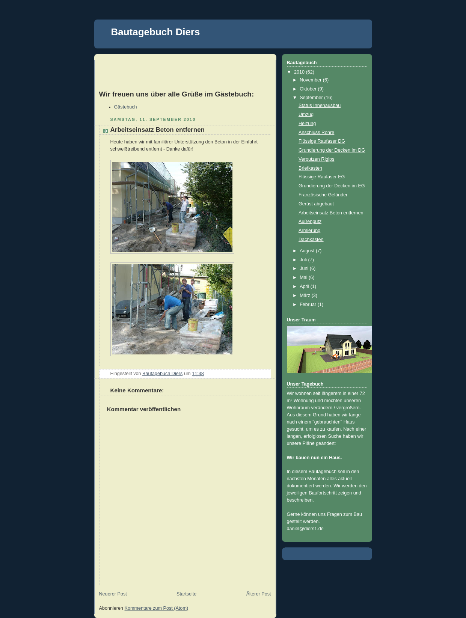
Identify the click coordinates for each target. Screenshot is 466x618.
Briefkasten (310, 168)
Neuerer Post (113, 594)
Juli (304, 259)
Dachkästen (311, 239)
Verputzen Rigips (316, 159)
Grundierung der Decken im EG (332, 185)
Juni (305, 268)
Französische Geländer (323, 194)
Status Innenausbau (320, 105)
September (312, 97)
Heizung (307, 123)
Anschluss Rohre (316, 132)
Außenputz (310, 221)
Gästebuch (125, 107)
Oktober (309, 89)
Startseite (186, 594)
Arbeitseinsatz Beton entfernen (331, 213)
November (311, 80)
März (306, 295)
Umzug (306, 114)
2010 (300, 72)
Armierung (309, 230)
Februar (309, 304)
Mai (304, 277)
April (305, 286)
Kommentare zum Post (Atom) (157, 608)
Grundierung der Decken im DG (332, 150)
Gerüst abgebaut (316, 204)
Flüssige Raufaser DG (322, 141)
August (308, 250)
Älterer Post (258, 594)
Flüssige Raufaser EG (322, 176)
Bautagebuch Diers (155, 32)
